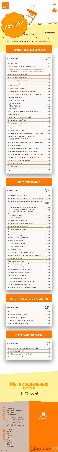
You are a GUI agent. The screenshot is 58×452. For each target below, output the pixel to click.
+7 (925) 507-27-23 (17, 422)
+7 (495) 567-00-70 (17, 417)
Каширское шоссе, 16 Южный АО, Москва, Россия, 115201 (16, 413)
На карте (42, 416)
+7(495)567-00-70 (44, 41)
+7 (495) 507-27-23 (17, 420)
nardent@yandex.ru (17, 425)
